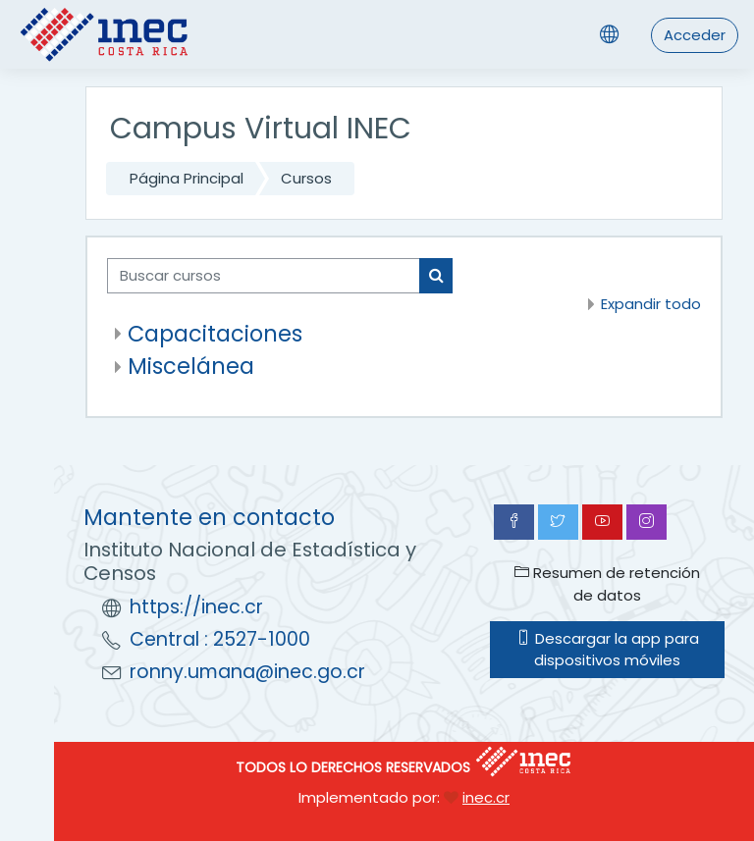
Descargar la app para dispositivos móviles (607, 649)
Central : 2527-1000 (220, 639)
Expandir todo (651, 303)
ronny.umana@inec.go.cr (247, 671)
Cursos (306, 178)
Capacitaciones (215, 333)
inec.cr (486, 797)
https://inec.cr (196, 607)
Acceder (695, 35)
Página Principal (186, 178)
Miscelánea (191, 366)
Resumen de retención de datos (607, 583)
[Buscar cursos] (263, 275)
